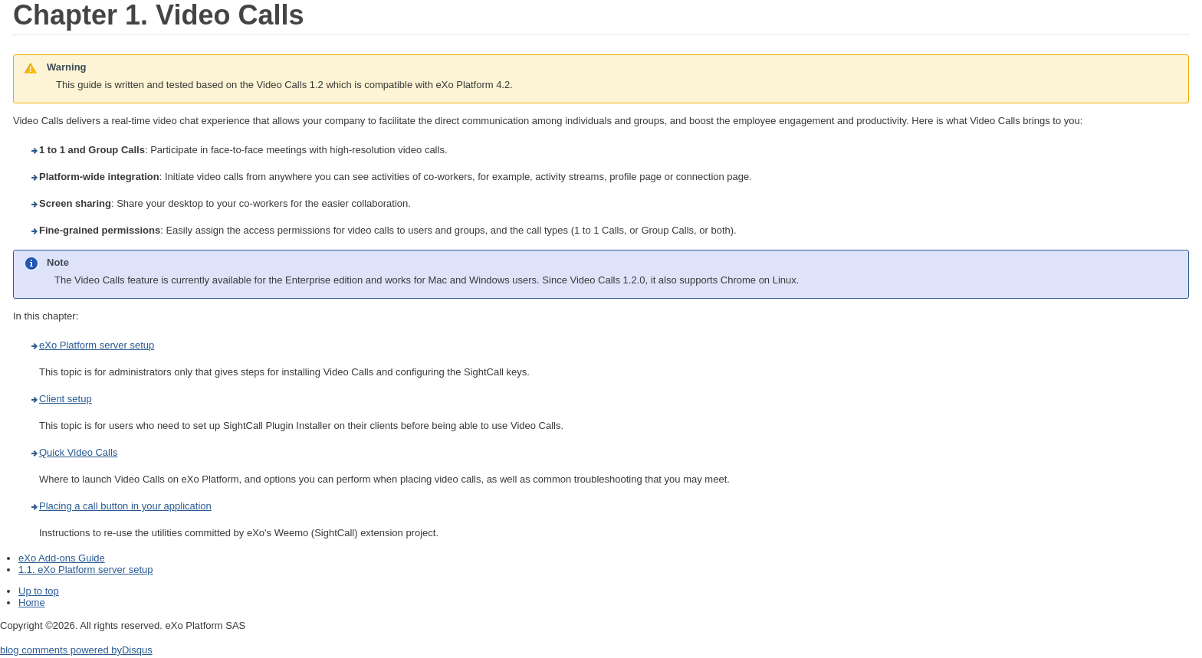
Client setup (65, 398)
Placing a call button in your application (125, 506)
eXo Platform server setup (96, 345)
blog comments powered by (76, 650)
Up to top (38, 591)
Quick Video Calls (78, 452)
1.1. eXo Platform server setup (85, 569)
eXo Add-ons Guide (61, 558)
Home (31, 602)
